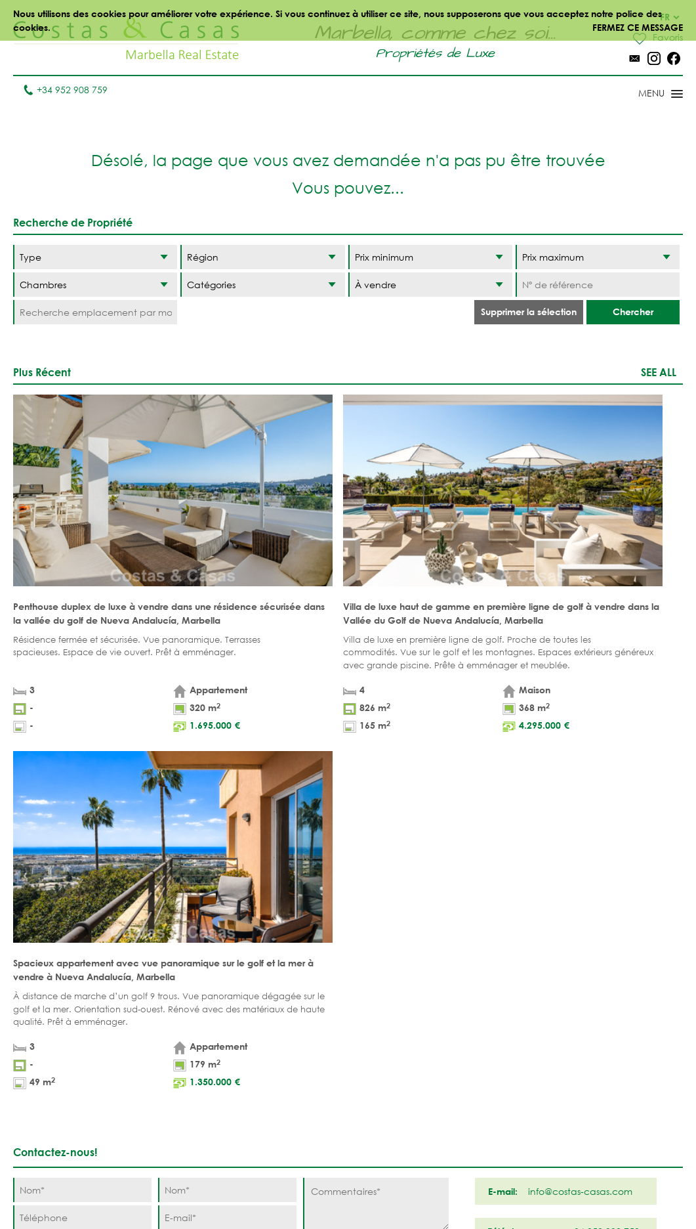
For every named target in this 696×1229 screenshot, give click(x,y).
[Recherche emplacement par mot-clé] (95, 312)
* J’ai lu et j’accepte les (172, 835)
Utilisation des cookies (510, 1189)
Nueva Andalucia (390, 1042)
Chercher (633, 311)
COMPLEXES (202, 1090)
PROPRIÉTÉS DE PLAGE (287, 1001)
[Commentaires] (375, 797)
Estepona (467, 1056)
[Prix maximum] (598, 257)
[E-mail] (227, 811)
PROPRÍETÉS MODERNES (282, 1090)
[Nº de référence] (598, 284)
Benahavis (470, 995)
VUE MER (275, 1063)
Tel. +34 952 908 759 (57, 1138)
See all (658, 372)
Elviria (380, 1110)
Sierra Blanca (398, 1090)
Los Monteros (480, 1110)
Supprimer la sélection (529, 311)
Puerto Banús (397, 1015)
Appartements (209, 995)
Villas (189, 1015)
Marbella (386, 995)
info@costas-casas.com (65, 1158)
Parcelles (199, 1035)
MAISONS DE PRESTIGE (284, 1159)
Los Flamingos (481, 1035)
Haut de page (348, 918)
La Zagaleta (474, 1015)
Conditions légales (259, 1189)
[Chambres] (95, 284)
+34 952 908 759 (65, 89)
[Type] (95, 257)
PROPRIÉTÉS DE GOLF (289, 1036)
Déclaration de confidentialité (381, 1189)
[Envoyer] (415, 857)
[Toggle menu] (643, 94)
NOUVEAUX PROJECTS (200, 1063)
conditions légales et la (167, 835)
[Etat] (430, 284)
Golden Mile (394, 1070)
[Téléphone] (82, 811)
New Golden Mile (475, 1083)
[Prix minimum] (430, 257)
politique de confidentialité (261, 835)
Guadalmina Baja (475, 1138)
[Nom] (82, 783)
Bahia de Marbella (387, 1138)
